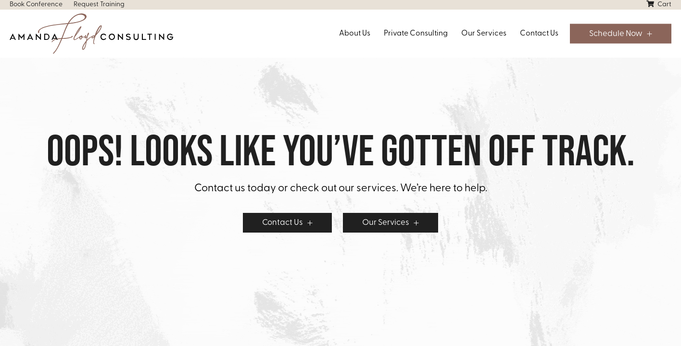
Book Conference (36, 4)
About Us (354, 33)
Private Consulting (416, 33)
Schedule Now (616, 34)
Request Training (99, 4)
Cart (658, 4)
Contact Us (539, 33)
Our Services (483, 33)
